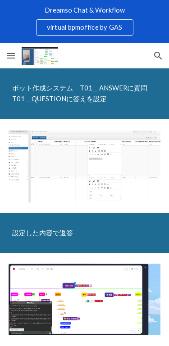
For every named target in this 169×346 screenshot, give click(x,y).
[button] (11, 55)
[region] (84, 21)
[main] (85, 93)
